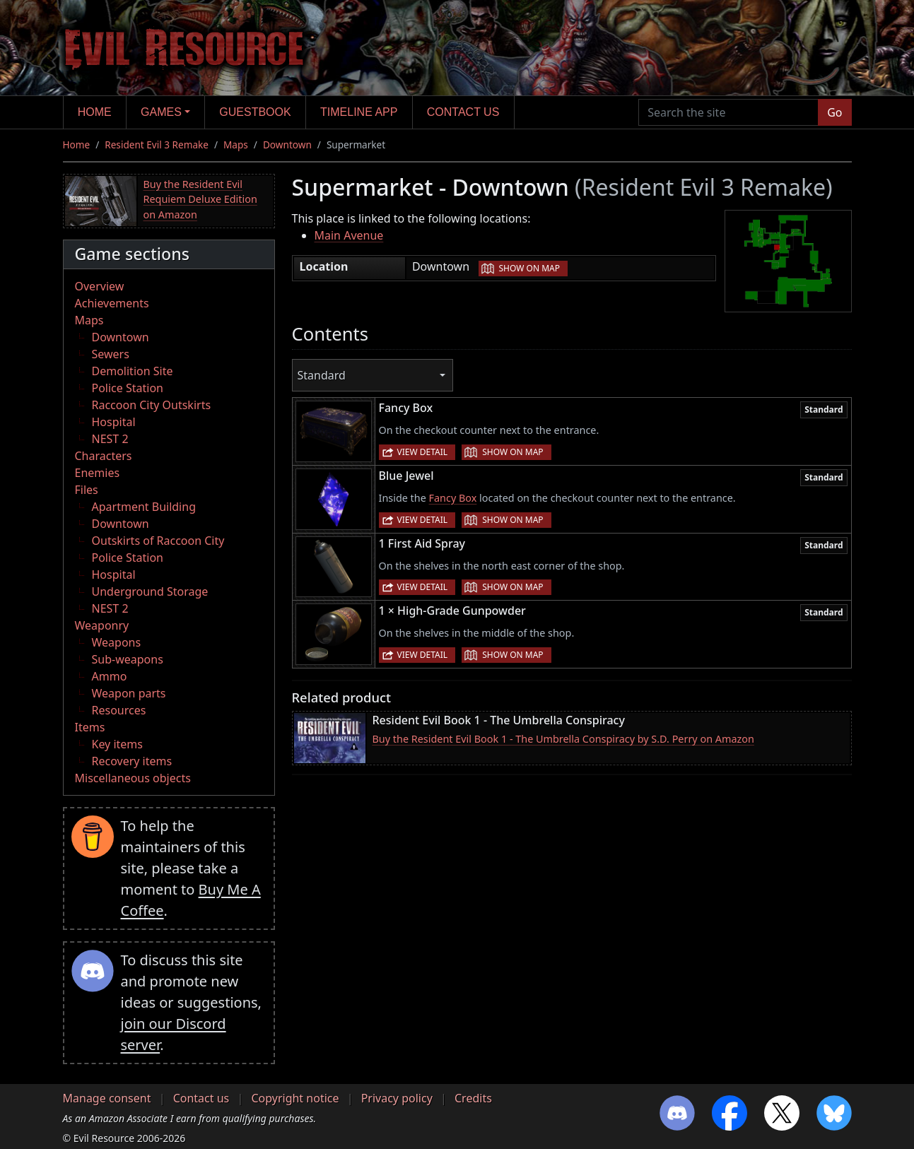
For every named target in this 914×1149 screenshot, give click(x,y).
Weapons (116, 642)
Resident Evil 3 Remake (157, 144)
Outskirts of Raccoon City (158, 540)
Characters (103, 456)
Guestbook (255, 112)
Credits (473, 1098)
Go (834, 112)
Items (90, 727)
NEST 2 (110, 439)
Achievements (112, 303)
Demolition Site (132, 371)
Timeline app (358, 112)
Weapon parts (129, 693)
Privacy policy (397, 1098)
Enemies (97, 473)
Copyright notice (295, 1098)
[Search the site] (728, 112)
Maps (235, 144)
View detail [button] (422, 452)
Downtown (287, 144)
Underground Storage (150, 591)
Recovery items (132, 761)
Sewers (110, 354)
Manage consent (107, 1098)
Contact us (463, 112)
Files (86, 489)
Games (161, 112)
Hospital (114, 422)
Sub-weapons (127, 659)
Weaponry (102, 625)
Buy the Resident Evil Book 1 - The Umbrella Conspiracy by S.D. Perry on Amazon (563, 739)
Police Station (128, 388)
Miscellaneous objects (133, 778)
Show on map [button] (529, 268)
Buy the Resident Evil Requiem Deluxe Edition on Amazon (200, 199)
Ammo (109, 676)
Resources (119, 710)
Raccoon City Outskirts (151, 405)
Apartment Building (144, 506)
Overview (99, 286)
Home (95, 112)
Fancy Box (453, 498)
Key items (117, 744)
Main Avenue (349, 235)
